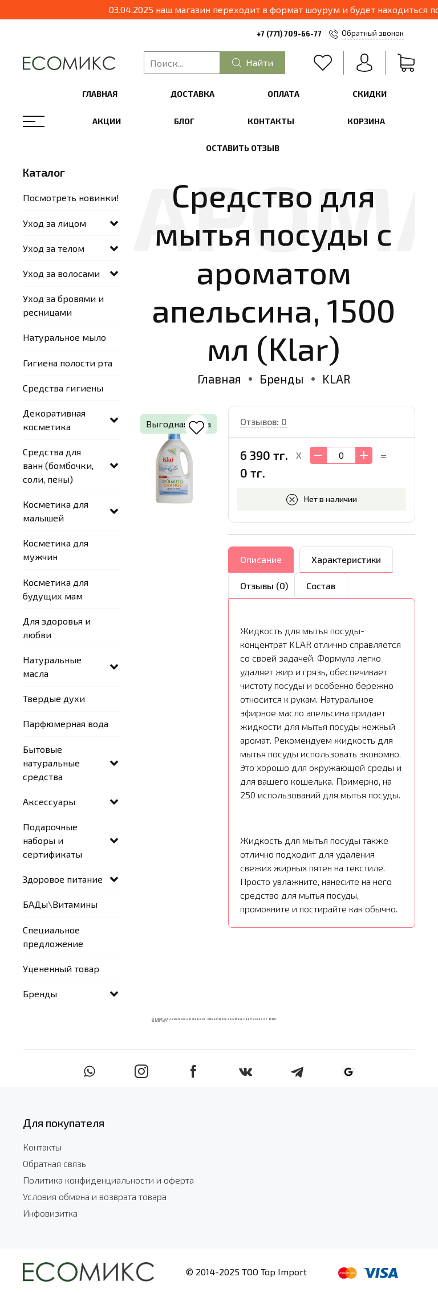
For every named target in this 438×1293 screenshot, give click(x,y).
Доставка (192, 94)
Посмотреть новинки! (71, 197)
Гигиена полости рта (67, 362)
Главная (99, 94)
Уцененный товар (61, 968)
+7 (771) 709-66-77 (289, 33)
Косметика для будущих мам (55, 589)
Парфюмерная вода (65, 723)
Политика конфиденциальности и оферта (108, 1179)
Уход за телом (53, 248)
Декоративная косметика (54, 419)
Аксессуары (49, 801)
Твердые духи (54, 698)
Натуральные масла (52, 666)
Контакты (271, 121)
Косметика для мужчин (55, 549)
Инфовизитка (50, 1213)
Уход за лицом (54, 223)
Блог (184, 121)
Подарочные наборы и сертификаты (52, 840)
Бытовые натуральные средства (51, 763)
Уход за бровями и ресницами (63, 305)
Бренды (281, 379)
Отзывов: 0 (263, 421)
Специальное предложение (53, 936)
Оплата (283, 94)
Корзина (366, 121)
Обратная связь (54, 1163)
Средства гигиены (63, 387)
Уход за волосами (61, 273)
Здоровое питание (63, 879)
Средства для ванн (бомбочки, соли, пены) (58, 465)
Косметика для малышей (55, 511)
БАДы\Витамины (60, 904)
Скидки (369, 94)
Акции (106, 121)
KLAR (336, 379)
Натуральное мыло (64, 337)
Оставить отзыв (242, 148)
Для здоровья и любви (57, 627)
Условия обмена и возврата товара (95, 1196)
